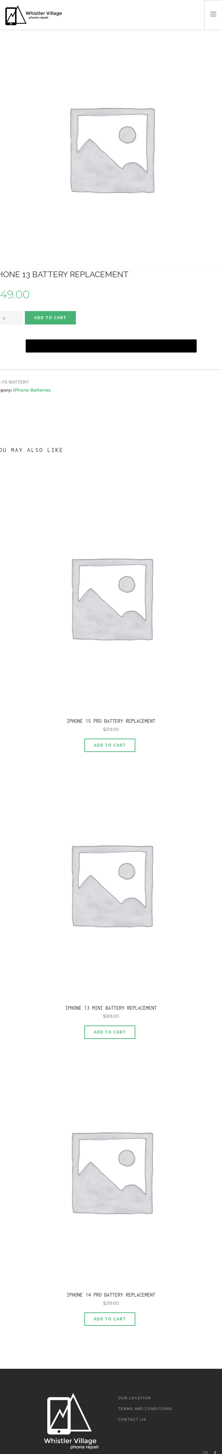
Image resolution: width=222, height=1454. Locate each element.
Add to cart (50, 317)
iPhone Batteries (32, 390)
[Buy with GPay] (111, 346)
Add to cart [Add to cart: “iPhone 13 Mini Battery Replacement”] (110, 1032)
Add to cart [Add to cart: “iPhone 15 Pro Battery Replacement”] (110, 745)
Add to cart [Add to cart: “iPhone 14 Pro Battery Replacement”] (110, 1319)
